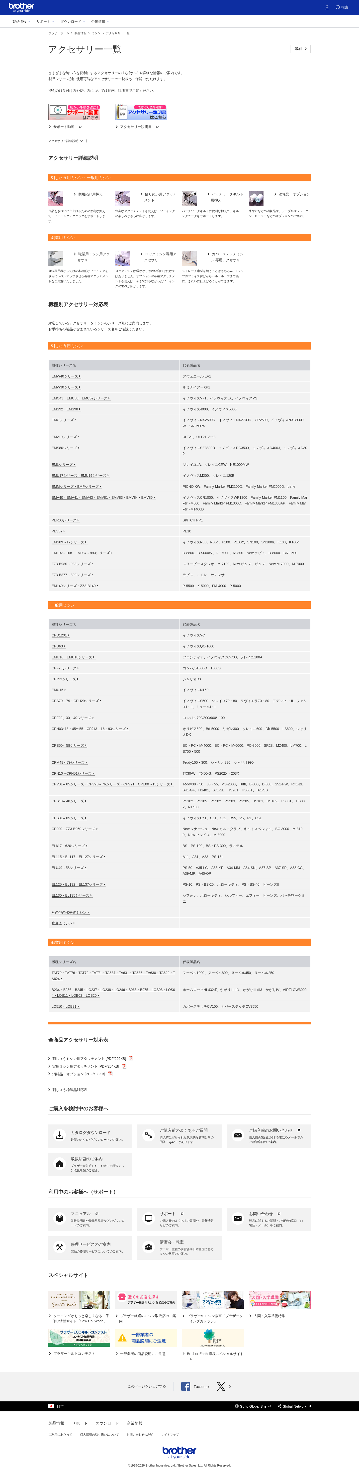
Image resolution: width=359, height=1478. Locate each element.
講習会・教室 (172, 1242)
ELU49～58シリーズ (68, 868)
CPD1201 (59, 635)
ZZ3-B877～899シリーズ (71, 575)
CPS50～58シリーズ (68, 745)
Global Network (294, 1406)
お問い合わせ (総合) (140, 1434)
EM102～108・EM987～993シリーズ (81, 553)
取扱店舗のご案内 (87, 1159)
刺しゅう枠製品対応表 (69, 1090)
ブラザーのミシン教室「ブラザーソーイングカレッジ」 (214, 1318)
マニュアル (85, 1214)
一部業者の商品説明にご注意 (142, 1354)
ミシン (96, 33)
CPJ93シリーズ (64, 679)
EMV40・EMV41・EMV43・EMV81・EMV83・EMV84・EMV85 (102, 497)
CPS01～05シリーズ (68, 818)
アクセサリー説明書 (139, 126)
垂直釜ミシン (62, 923)
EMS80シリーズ (64, 448)
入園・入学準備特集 (269, 1316)
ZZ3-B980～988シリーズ (71, 564)
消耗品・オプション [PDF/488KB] (82, 1074)
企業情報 (98, 21)
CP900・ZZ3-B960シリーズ (73, 829)
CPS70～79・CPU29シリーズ (75, 701)
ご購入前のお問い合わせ (275, 1130)
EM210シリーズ (64, 437)
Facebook (195, 1387)
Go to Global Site (253, 1406)
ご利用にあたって (60, 1434)
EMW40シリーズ (65, 376)
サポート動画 (67, 126)
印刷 (299, 49)
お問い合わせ (265, 1214)
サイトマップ (170, 1434)
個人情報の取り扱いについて (99, 1434)
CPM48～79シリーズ (68, 762)
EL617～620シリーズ (68, 846)
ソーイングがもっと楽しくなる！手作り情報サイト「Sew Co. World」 (80, 1318)
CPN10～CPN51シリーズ (71, 773)
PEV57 (57, 531)
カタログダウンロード (91, 1132)
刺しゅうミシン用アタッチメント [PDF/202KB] (92, 1059)
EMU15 (57, 690)
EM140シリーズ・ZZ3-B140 (74, 586)
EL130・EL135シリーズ (70, 895)
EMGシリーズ (63, 420)
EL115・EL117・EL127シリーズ (77, 857)
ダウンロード (70, 21)
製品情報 (19, 21)
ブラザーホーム (59, 33)
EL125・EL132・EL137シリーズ (77, 884)
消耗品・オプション (294, 194)
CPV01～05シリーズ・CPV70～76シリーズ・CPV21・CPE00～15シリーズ (111, 784)
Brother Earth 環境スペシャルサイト (215, 1356)
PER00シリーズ (64, 520)
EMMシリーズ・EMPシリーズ (75, 487)
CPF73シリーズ (64, 668)
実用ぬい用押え (90, 194)
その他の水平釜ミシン (69, 912)
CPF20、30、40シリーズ (71, 718)
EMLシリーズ (62, 465)
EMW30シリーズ (65, 387)
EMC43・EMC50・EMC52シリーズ (79, 398)
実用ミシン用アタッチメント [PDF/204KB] (89, 1066)
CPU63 (57, 646)
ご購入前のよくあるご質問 (184, 1130)
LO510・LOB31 (64, 1006)
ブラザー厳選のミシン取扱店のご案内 (147, 1318)
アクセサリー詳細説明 (63, 141)
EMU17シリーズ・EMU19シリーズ (79, 476)
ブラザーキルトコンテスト (73, 1353)
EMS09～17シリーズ (68, 542)
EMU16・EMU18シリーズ (72, 657)
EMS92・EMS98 (65, 409)
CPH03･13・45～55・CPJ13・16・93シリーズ (89, 729)
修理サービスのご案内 (91, 1244)
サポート (43, 21)
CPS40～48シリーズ (68, 801)
